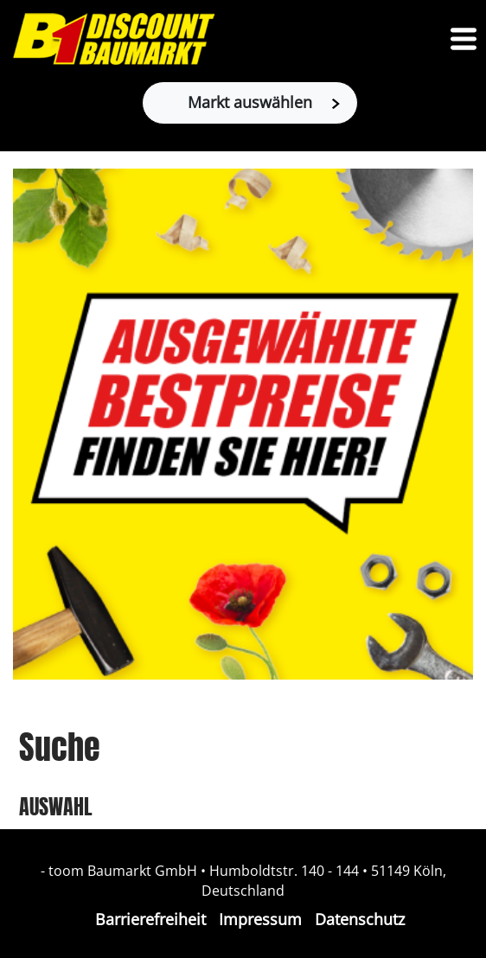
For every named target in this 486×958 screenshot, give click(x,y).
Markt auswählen (264, 102)
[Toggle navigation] (463, 39)
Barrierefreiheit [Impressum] (150, 919)
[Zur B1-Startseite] (113, 39)
